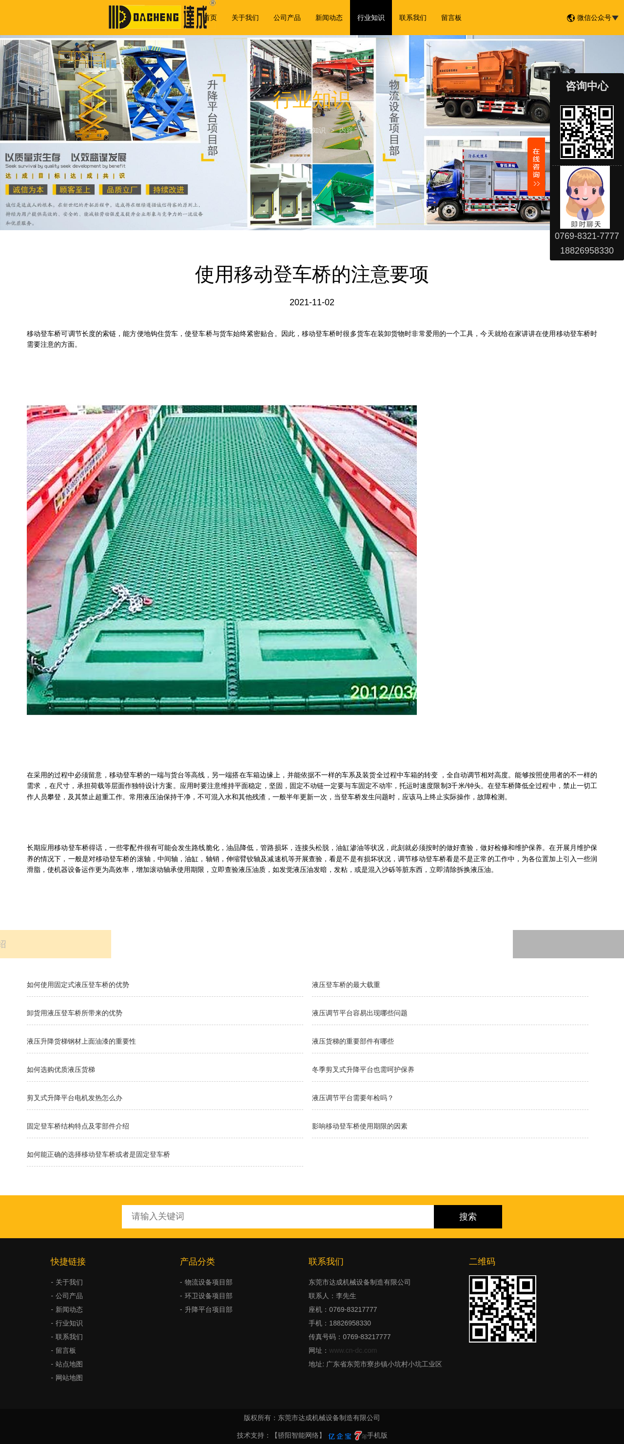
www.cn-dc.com (353, 1350)
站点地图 (69, 1364)
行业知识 (371, 17)
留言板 (451, 17)
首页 (210, 17)
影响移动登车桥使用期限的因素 (360, 1126)
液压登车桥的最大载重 (346, 985)
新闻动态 (329, 17)
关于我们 (245, 17)
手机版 (377, 1435)
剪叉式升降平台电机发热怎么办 (74, 1098)
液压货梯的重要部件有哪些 (353, 1041)
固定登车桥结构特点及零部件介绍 (78, 1126)
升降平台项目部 (209, 1309)
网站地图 (69, 1378)
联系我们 (413, 17)
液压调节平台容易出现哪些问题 (360, 1013)
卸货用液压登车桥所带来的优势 (74, 1013)
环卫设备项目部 (209, 1296)
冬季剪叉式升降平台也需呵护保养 (363, 1069)
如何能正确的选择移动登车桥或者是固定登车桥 (98, 1154)
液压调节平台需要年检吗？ (353, 1098)
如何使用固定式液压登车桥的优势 (78, 985)
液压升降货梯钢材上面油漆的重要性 (81, 1041)
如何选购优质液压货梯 (61, 1069)
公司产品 (287, 17)
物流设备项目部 (209, 1282)
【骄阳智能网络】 (298, 1435)
